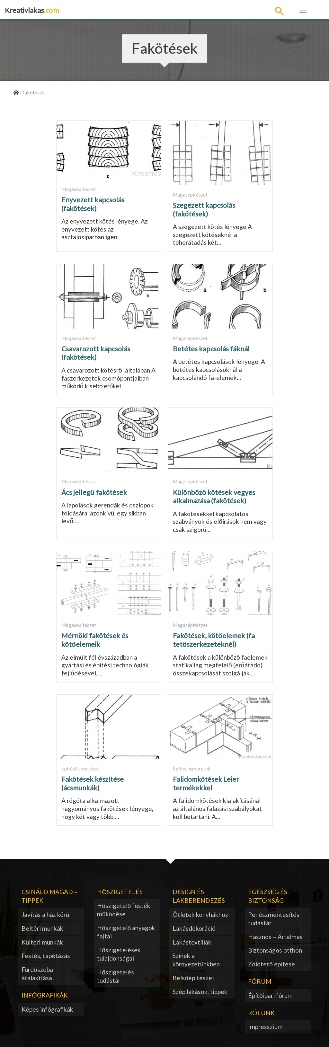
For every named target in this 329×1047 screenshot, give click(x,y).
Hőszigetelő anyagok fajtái (126, 932)
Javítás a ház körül (46, 914)
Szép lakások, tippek (200, 991)
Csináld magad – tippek (50, 896)
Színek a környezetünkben (196, 960)
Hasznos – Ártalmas (275, 936)
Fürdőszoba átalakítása (37, 973)
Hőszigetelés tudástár (115, 976)
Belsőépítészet (194, 977)
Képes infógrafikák (47, 1009)
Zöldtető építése (271, 964)
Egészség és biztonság (267, 896)
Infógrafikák (45, 995)
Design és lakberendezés (199, 896)
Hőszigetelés (120, 891)
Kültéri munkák (42, 942)
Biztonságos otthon (275, 950)
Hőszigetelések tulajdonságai (119, 954)
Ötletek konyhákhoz (200, 914)
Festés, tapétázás (46, 955)
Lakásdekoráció (194, 928)
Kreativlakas (32, 10)
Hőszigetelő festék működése (123, 910)
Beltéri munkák (42, 928)
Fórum (259, 981)
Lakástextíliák (192, 942)
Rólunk (261, 1012)
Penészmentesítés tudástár (273, 919)
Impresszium (265, 1026)
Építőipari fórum (270, 995)
